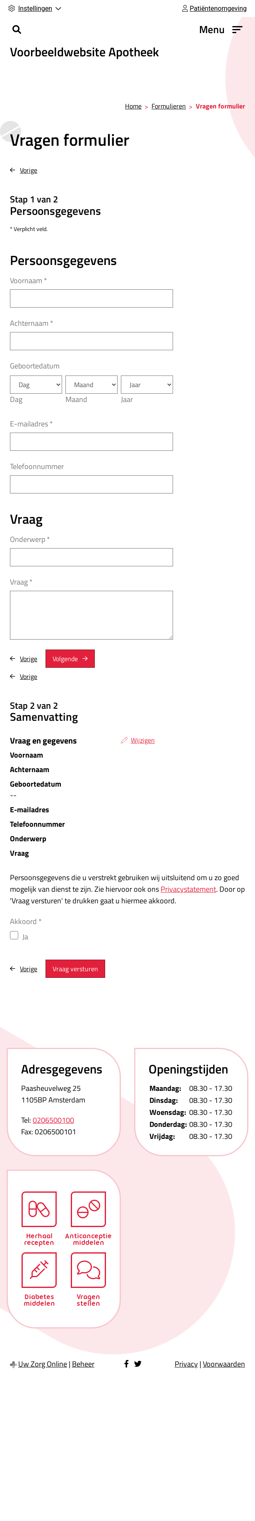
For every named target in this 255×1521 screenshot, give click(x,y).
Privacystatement (188, 889)
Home (133, 106)
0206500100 (53, 1120)
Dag (16, 399)
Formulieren (169, 106)
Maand (76, 399)
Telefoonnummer (37, 466)
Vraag (21, 581)
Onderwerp (30, 539)
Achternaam (31, 323)
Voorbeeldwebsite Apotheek (84, 51)
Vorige (28, 170)
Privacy (186, 1363)
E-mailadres (31, 423)
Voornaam (28, 280)
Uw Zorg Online (42, 1363)
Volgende (65, 659)
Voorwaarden (224, 1363)
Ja (25, 936)
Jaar (127, 399)
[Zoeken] (17, 29)
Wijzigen (143, 740)
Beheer (83, 1363)
